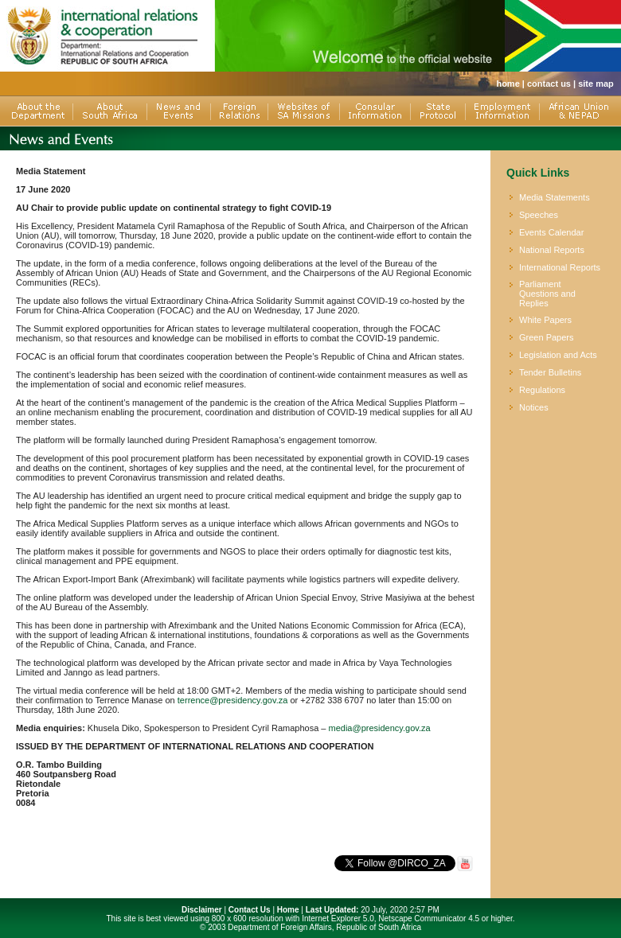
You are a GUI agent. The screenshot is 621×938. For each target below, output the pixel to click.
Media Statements (554, 197)
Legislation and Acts (558, 355)
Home (288, 909)
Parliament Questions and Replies (547, 293)
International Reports (559, 267)
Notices (534, 407)
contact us (549, 83)
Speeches (538, 215)
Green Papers (546, 337)
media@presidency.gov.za (380, 728)
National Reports (551, 250)
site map (596, 83)
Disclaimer (202, 909)
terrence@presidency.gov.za (233, 700)
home (507, 83)
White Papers (545, 320)
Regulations (542, 390)
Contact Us (249, 909)
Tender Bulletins (550, 372)
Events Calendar (551, 232)
